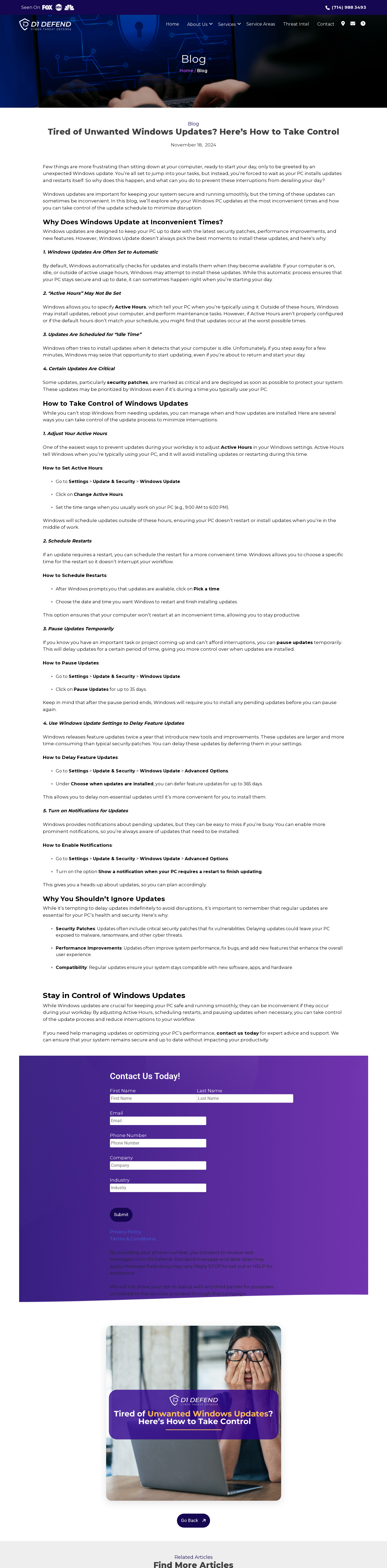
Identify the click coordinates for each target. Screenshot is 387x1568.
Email (158, 1117)
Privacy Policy (125, 1231)
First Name (150, 1094)
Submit (121, 1214)
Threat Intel (296, 24)
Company (158, 1161)
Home (172, 24)
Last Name (237, 1094)
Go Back (194, 1520)
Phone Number (158, 1139)
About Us (197, 24)
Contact (325, 24)
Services (227, 24)
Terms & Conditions (133, 1238)
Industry (158, 1184)
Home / (188, 70)
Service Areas (260, 24)
